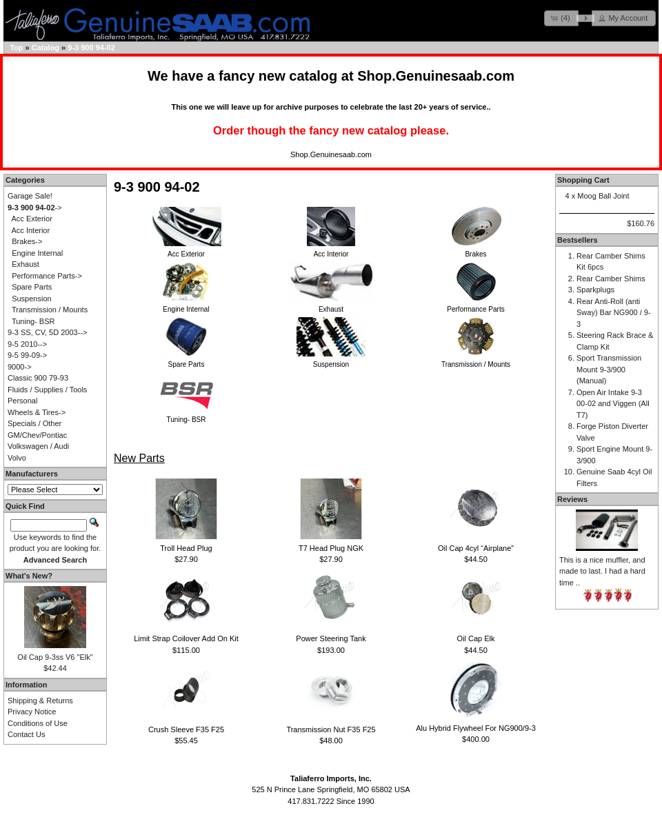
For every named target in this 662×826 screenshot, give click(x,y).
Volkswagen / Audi (38, 446)
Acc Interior (31, 230)
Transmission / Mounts (50, 309)
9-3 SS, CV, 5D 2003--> (47, 332)
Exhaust (25, 264)
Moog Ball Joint (603, 196)
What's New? (29, 576)
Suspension (32, 298)
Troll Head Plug (186, 548)
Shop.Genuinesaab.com (435, 75)
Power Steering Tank (330, 638)
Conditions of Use (38, 723)
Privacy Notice (32, 711)
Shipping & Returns (40, 700)
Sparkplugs (595, 289)
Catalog (45, 47)
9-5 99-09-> (27, 355)
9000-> (20, 367)
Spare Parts (32, 287)
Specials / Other (34, 423)
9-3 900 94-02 (91, 47)
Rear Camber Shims (610, 278)
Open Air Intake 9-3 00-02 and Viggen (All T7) (613, 403)
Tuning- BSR (33, 321)
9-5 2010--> (27, 344)
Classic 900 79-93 (38, 378)
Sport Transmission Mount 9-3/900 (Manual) (608, 369)
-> (35, 207)
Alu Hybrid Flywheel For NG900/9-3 (476, 728)
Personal (22, 400)
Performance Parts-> (47, 276)
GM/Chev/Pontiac (37, 435)
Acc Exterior (32, 218)
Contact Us (26, 734)
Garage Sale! (30, 196)
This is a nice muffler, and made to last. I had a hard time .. (602, 571)
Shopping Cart (583, 180)
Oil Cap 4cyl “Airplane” (476, 548)
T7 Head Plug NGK (331, 548)
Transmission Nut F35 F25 (330, 729)
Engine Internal (37, 253)
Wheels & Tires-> (37, 412)
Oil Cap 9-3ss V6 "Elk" (54, 657)
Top (16, 47)
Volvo (17, 458)
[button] (561, 18)
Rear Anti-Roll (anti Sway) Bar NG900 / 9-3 (613, 312)
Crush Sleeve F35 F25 (186, 729)
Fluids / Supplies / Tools (47, 389)
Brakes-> (27, 241)
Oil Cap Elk (475, 638)
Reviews (572, 499)
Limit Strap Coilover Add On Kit (186, 638)
